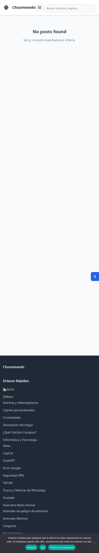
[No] (94, 543)
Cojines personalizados (19, 410)
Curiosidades (12, 417)
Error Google (12, 468)
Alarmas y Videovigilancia (20, 403)
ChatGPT (9, 461)
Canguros (9, 526)
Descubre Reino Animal (19, 505)
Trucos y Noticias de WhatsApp (24, 490)
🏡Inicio (8, 389)
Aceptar (31, 547)
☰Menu (8, 397)
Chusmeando (23, 7)
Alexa (7, 446)
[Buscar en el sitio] (70, 8)
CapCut (8, 453)
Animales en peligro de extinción (25, 511)
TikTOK (8, 483)
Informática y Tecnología (20, 440)
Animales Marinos (15, 518)
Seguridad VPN (13, 475)
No (42, 547)
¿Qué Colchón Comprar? (19, 432)
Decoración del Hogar (18, 425)
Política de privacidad (62, 547)
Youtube (8, 498)
